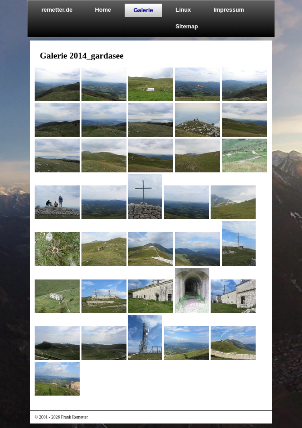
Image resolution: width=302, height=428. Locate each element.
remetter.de (56, 9)
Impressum (228, 9)
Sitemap (187, 26)
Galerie (143, 10)
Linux (183, 9)
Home (103, 9)
